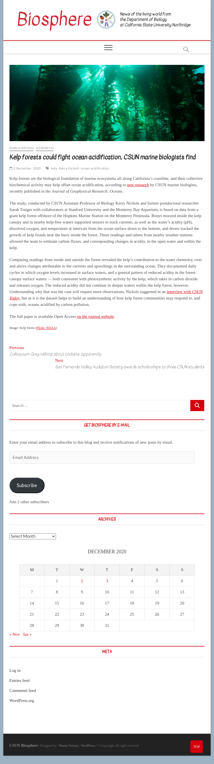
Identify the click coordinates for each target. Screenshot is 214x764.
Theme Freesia (68, 746)
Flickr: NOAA (46, 328)
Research (45, 148)
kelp (54, 168)
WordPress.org (21, 700)
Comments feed (22, 690)
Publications (21, 148)
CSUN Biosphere (23, 745)
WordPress (88, 746)
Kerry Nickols (69, 168)
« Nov (14, 634)
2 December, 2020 (25, 168)
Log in (15, 670)
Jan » (27, 634)
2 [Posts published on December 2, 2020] (82, 581)
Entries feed (19, 680)
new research (138, 185)
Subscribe (27, 485)
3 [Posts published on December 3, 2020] (107, 581)
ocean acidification (95, 168)
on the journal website (95, 316)
